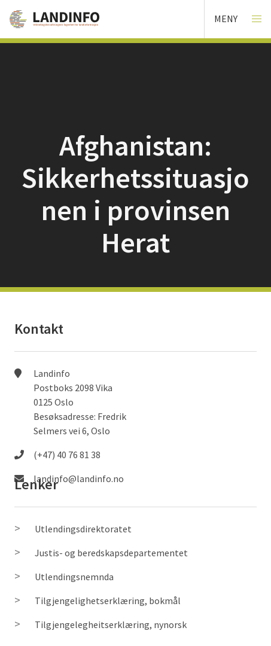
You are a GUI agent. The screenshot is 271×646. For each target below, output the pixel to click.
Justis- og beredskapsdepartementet (111, 553)
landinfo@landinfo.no (79, 478)
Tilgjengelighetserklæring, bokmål (108, 601)
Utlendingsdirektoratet (83, 529)
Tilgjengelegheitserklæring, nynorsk (111, 624)
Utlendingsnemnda (74, 577)
